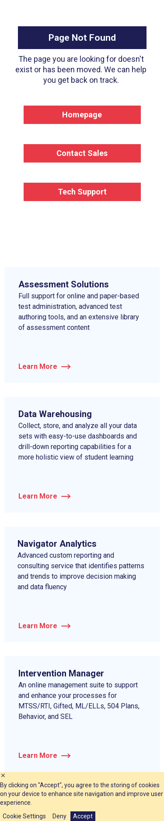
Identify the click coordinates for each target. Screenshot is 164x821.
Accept (83, 816)
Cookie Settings (24, 816)
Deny (59, 816)
